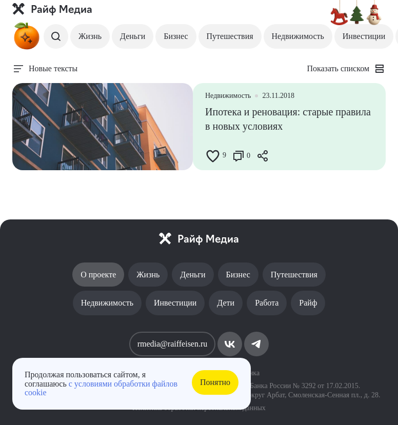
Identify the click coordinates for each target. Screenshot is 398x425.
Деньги (132, 36)
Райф (308, 302)
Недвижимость (298, 36)
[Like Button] (213, 156)
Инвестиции (364, 36)
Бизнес (176, 36)
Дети (225, 302)
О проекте (98, 274)
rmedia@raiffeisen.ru (172, 343)
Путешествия (230, 36)
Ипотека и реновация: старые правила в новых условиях (288, 119)
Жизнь (90, 36)
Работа (266, 302)
